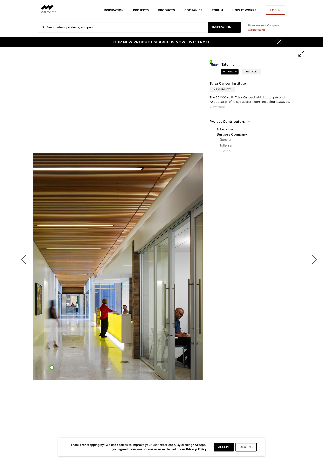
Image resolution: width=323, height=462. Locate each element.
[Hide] (279, 42)
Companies (193, 10)
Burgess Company (232, 134)
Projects (141, 10)
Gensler (225, 139)
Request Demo (256, 29)
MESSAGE (251, 72)
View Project (222, 89)
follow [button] (231, 72)
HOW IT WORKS (244, 10)
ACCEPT (224, 447)
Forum (217, 10)
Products (166, 10)
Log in (275, 10)
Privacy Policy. (196, 449)
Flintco (225, 151)
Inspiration (114, 10)
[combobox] (224, 27)
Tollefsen (226, 145)
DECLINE (246, 447)
